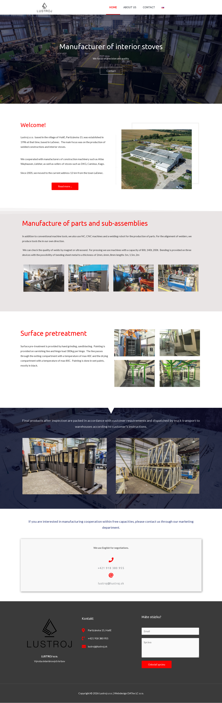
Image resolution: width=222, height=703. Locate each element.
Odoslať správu (156, 664)
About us (129, 7)
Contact (149, 7)
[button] (111, 71)
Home (113, 7)
